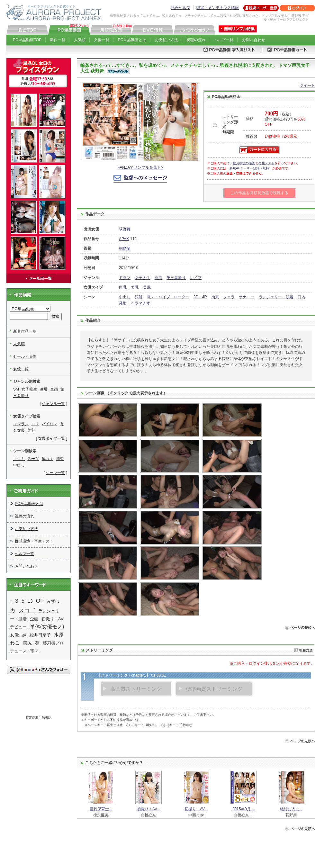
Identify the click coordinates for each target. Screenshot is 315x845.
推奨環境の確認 (244, 163)
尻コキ (47, 458)
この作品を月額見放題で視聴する (259, 193)
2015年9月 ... (243, 809)
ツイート (307, 85)
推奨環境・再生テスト (34, 541)
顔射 (138, 297)
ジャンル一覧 (53, 403)
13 (30, 601)
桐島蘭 (124, 248)
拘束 (215, 297)
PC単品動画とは (132, 40)
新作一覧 (57, 40)
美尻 (147, 287)
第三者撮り (176, 277)
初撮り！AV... (148, 809)
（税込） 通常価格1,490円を (285, 119)
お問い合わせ (253, 40)
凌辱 (158, 277)
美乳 (135, 287)
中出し (124, 297)
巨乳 (123, 287)
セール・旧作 (24, 356)
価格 (250, 118)
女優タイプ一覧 (51, 438)
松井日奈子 (40, 635)
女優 (14, 634)
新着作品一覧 (24, 331)
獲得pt (251, 136)
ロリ (35, 424)
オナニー (246, 297)
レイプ (196, 277)
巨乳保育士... (101, 809)
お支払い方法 (166, 40)
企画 (54, 389)
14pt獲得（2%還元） (283, 136)
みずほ (53, 601)
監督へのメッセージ (145, 177)
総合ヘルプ (180, 7)
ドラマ (124, 277)
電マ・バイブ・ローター (168, 297)
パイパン (49, 424)
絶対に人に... (291, 809)
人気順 (80, 40)
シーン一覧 (55, 473)
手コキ (19, 458)
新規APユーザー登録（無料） (251, 168)
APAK (124, 239)
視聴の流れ (196, 40)
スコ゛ (27, 610)
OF (40, 601)
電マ (34, 650)
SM (16, 389)
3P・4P (200, 297)
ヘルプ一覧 (223, 40)
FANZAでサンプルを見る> (140, 167)
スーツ (33, 458)
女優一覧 (101, 40)
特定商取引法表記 (38, 717)
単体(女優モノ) (47, 626)
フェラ (229, 297)
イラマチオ (140, 303)
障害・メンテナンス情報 (217, 7)
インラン (21, 424)
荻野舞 (124, 229)
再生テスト (266, 163)
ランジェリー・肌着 (276, 297)
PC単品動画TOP (27, 40)
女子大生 (142, 277)
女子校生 (29, 389)
